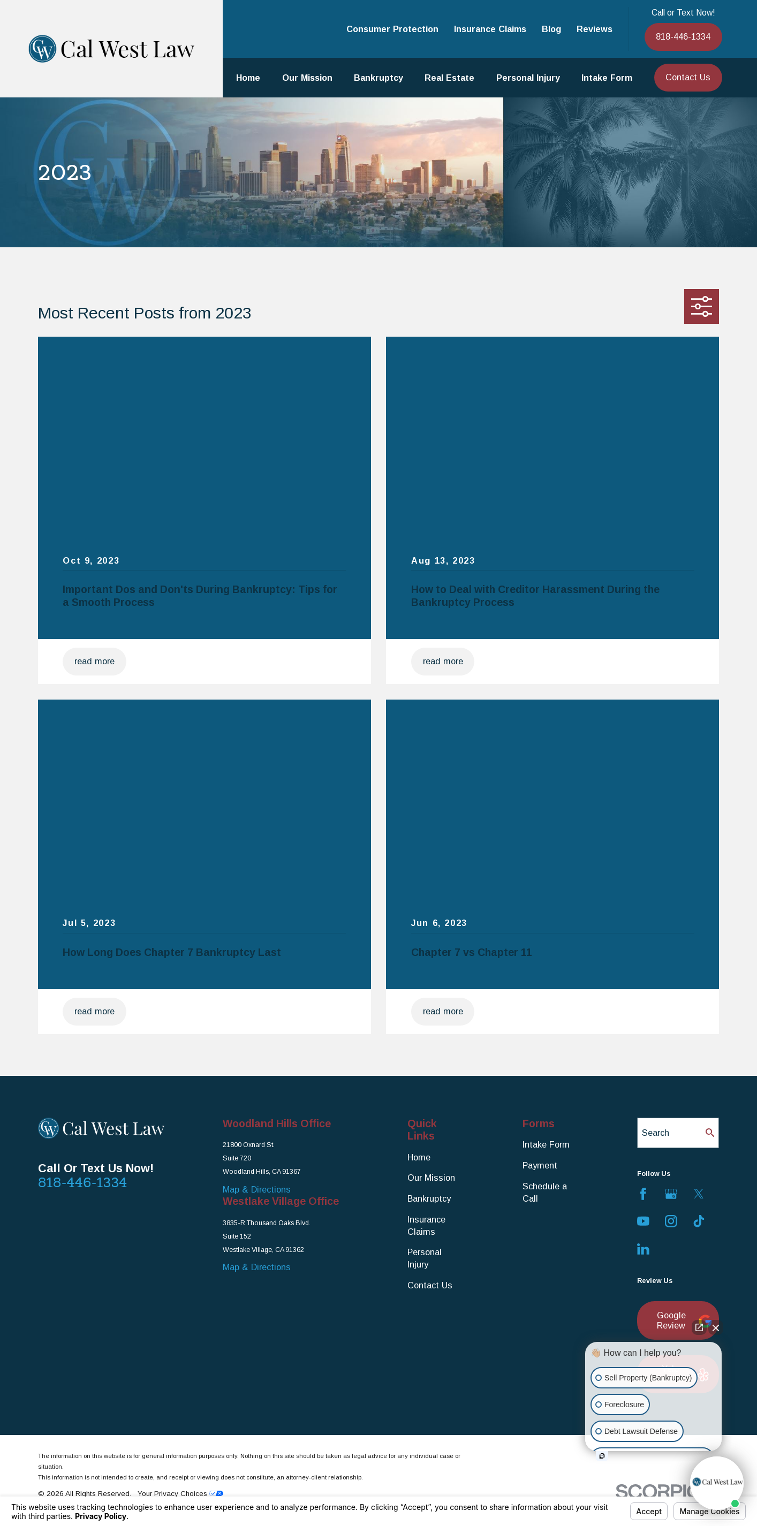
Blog (551, 29)
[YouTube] (643, 1221)
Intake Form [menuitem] (606, 77)
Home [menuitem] (248, 77)
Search (655, 1132)
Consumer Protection (392, 29)
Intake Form (546, 1144)
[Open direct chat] (699, 1327)
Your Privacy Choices (180, 1494)
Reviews (594, 29)
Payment (540, 1165)
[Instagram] (671, 1221)
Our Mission (431, 1177)
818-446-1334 (683, 36)
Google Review (682, 1320)
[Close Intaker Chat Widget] (715, 1327)
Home (418, 1157)
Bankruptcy (429, 1198)
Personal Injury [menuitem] (528, 77)
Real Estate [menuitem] (449, 77)
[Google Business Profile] (671, 1194)
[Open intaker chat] (602, 1456)
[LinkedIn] (643, 1249)
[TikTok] (699, 1221)
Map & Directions (257, 1189)
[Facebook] (643, 1194)
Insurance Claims (490, 29)
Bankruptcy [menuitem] (378, 77)
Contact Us (687, 77)
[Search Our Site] (710, 1132)
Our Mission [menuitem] (307, 77)
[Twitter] (699, 1194)
